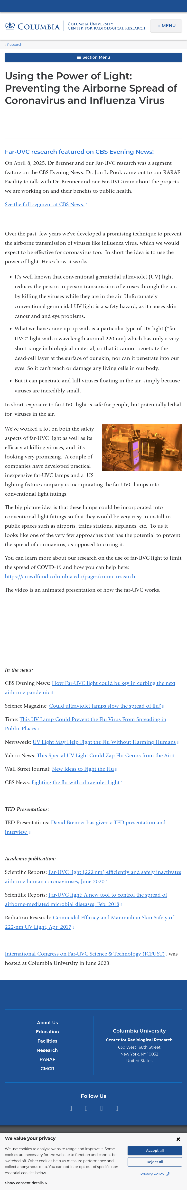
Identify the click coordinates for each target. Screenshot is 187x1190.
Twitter (86, 1109)
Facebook (70, 1109)
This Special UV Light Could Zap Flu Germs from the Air (105, 755)
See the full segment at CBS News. (46, 204)
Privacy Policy (154, 1180)
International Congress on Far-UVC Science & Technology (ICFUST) (86, 954)
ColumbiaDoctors (151, 994)
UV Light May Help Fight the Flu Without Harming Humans (105, 742)
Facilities (47, 1041)
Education (47, 1031)
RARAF (47, 1059)
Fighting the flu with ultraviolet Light (77, 782)
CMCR (47, 1068)
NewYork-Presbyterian (93, 996)
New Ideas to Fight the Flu (84, 769)
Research (14, 44)
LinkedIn (117, 1109)
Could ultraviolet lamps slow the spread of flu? (106, 706)
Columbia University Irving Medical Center (93, 5)
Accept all (155, 1156)
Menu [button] (169, 25)
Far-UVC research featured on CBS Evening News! (75, 151)
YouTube (101, 1109)
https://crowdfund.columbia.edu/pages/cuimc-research (70, 576)
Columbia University (103, 1135)
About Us (47, 1022)
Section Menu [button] (93, 57)
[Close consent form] (178, 1145)
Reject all (154, 1168)
